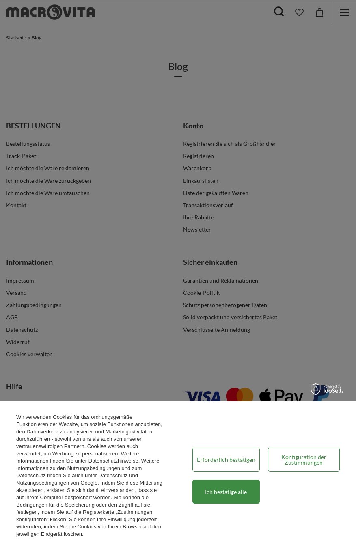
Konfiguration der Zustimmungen (303, 459)
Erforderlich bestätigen (226, 459)
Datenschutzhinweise (113, 461)
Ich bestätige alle (226, 491)
